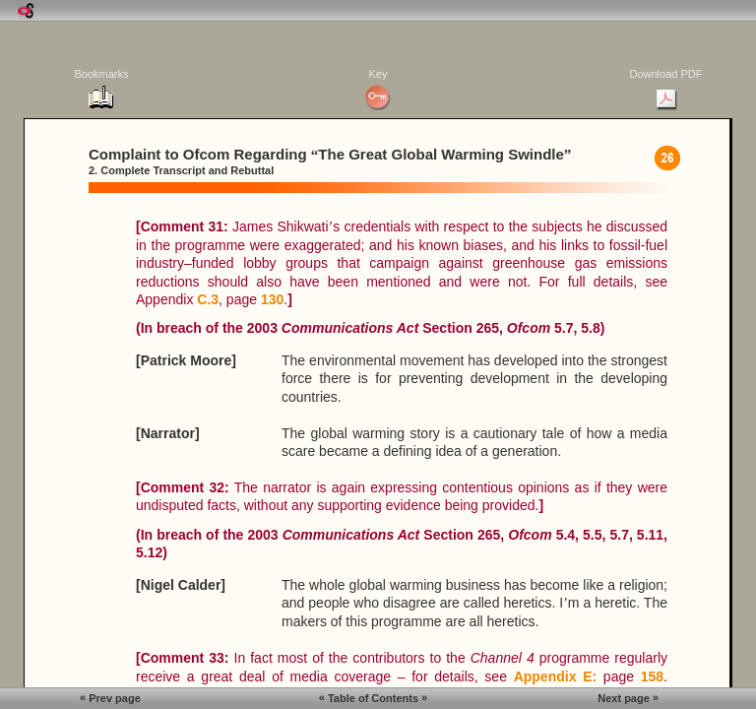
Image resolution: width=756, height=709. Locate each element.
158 (652, 676)
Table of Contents (373, 697)
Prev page (110, 697)
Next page (628, 697)
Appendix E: (556, 676)
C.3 (208, 299)
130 (272, 299)
